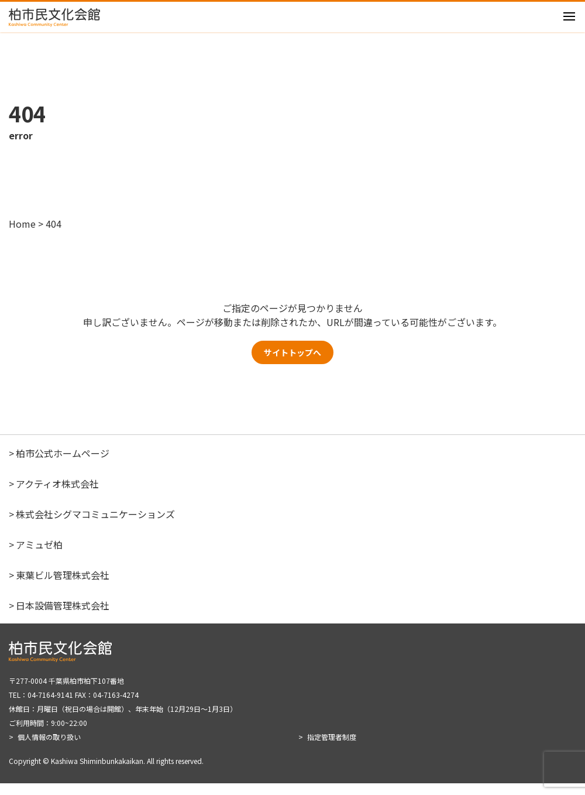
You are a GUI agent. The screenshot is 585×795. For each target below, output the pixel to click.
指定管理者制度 (331, 748)
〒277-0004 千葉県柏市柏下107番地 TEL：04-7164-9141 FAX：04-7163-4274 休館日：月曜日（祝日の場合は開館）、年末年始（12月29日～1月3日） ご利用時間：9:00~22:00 (123, 713)
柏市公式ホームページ (62, 465)
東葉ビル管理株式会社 (62, 587)
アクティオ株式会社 (57, 495)
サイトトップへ (292, 361)
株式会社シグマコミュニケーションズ (95, 526)
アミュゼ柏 (39, 556)
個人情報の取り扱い (49, 748)
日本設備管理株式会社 (62, 617)
